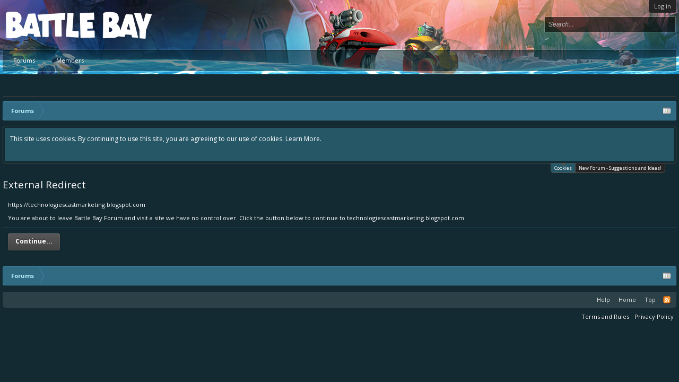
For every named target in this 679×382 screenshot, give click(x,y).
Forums (24, 60)
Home (627, 299)
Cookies (563, 167)
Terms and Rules (605, 316)
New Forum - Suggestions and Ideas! (620, 167)
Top (650, 299)
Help (603, 299)
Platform (44, 25)
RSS (667, 300)
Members (70, 60)
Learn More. (303, 138)
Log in (662, 6)
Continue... (34, 241)
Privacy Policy (654, 316)
